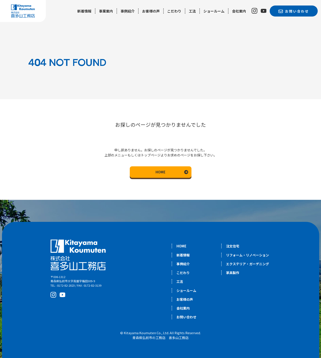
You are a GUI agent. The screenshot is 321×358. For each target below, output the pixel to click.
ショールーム (214, 11)
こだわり (174, 11)
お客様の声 (151, 11)
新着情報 (84, 11)
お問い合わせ (186, 317)
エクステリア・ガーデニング (247, 264)
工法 (192, 11)
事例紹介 (128, 11)
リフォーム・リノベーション (247, 255)
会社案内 (239, 11)
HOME (160, 172)
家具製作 (232, 272)
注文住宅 (232, 246)
